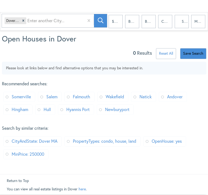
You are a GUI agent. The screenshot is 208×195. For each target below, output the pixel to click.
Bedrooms (133, 21)
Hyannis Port (78, 109)
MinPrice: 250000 (28, 154)
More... (199, 21)
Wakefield (115, 96)
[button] (24, 21)
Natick (145, 96)
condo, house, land (166, 21)
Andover (175, 96)
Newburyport (117, 109)
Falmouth (81, 96)
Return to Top (18, 180)
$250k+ (117, 21)
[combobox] (29, 22)
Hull (47, 109)
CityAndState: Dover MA (34, 141)
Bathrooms (150, 21)
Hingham (20, 109)
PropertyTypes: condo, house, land (104, 141)
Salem (51, 96)
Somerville (21, 96)
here (82, 189)
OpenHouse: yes (167, 141)
